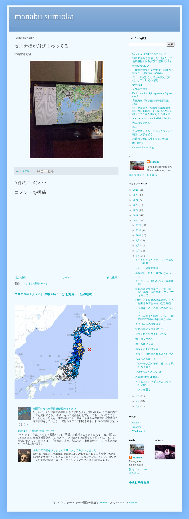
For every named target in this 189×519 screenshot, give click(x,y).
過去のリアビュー (142, 122)
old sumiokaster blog (143, 147)
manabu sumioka (44, 16)
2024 (136, 200)
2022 (136, 210)
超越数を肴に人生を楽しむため (150, 138)
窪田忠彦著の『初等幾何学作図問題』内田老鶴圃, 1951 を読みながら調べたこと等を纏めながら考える (152, 111)
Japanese (136, 427)
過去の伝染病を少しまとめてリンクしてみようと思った (64, 450)
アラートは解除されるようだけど (154, 354)
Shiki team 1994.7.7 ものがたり (149, 54)
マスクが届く (143, 389)
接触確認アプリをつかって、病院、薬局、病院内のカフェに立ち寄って (154, 292)
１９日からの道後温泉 (148, 324)
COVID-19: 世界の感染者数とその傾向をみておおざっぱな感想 (154, 302)
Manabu (155, 161)
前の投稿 (112, 277)
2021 (136, 215)
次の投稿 (20, 277)
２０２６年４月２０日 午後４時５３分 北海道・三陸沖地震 (53, 294)
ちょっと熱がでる (145, 358)
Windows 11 (138, 431)
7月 (138, 250)
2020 (136, 220)
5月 (138, 396)
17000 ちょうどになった (149, 371)
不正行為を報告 (139, 482)
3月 (138, 406)
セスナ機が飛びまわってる (150, 334)
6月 (138, 256)
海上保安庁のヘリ (145, 339)
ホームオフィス (144, 344)
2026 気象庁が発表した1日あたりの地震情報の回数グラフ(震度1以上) (152, 60)
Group (135, 422)
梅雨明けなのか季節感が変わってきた (54, 408)
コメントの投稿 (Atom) (34, 283)
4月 (138, 401)
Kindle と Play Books (146, 349)
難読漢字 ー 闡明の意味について (36, 431)
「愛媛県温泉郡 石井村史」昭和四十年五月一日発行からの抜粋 (153, 72)
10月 (139, 235)
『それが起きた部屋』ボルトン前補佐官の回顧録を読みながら (154, 318)
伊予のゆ (137, 84)
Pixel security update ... (147, 376)
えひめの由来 (140, 89)
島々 (134, 127)
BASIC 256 (138, 143)
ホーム (66, 277)
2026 (136, 189)
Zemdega (104, 502)
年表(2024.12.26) (141, 65)
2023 (136, 205)
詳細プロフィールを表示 (143, 175)
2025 (136, 195)
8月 (138, 245)
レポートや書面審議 (146, 268)
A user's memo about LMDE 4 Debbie (151, 118)
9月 (138, 240)
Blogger (133, 502)
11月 (139, 230)
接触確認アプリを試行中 (149, 329)
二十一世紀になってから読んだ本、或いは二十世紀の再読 (152, 79)
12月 (139, 225)
